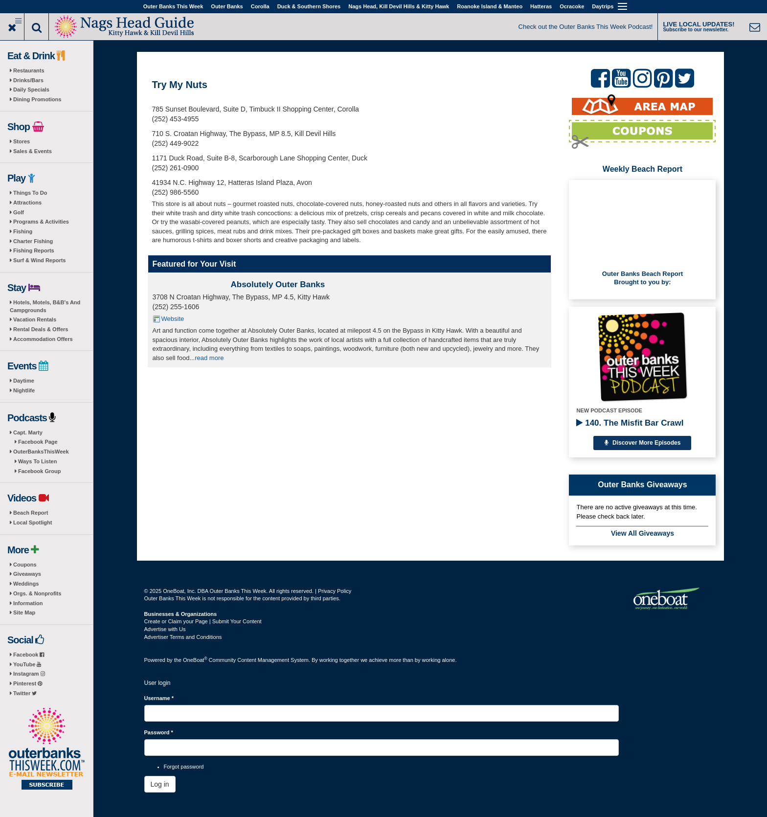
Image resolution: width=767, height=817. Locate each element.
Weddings (26, 584)
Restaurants (29, 70)
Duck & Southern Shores (309, 6)
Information (28, 603)
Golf (18, 212)
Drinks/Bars (28, 80)
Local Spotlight (32, 522)
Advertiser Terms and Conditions (183, 637)
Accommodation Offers (43, 339)
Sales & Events (32, 151)
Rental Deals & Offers (40, 329)
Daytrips (602, 6)
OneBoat (195, 660)
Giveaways (27, 574)
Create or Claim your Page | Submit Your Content (203, 621)
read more (209, 358)
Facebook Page (38, 442)
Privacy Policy (334, 591)
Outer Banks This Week (173, 6)
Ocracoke (572, 6)
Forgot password (184, 767)
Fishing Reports (33, 250)
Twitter (25, 693)
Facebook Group (39, 471)
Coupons (25, 564)
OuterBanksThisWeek (41, 451)
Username (159, 698)
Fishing (22, 231)
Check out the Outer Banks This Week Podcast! (586, 26)
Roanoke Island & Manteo (489, 6)
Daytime (23, 381)
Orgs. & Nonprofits (37, 593)
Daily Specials (31, 89)
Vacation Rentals (34, 319)
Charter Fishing (33, 241)
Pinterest (27, 683)
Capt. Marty (28, 432)
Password (158, 732)
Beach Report (30, 513)
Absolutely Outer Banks (278, 284)
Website (172, 318)
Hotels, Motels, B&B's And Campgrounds (45, 306)
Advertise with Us (165, 629)
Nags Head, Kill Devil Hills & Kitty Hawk (398, 6)
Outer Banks (227, 6)
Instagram (29, 674)
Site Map (24, 612)
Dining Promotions (37, 99)
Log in (160, 784)
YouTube (27, 664)
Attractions (27, 202)
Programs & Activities (41, 222)
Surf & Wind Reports (39, 260)
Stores (21, 141)
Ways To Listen (37, 461)
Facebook (28, 655)
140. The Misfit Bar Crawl (629, 423)
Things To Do (30, 193)
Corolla (260, 6)
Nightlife (24, 390)
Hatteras (541, 6)
